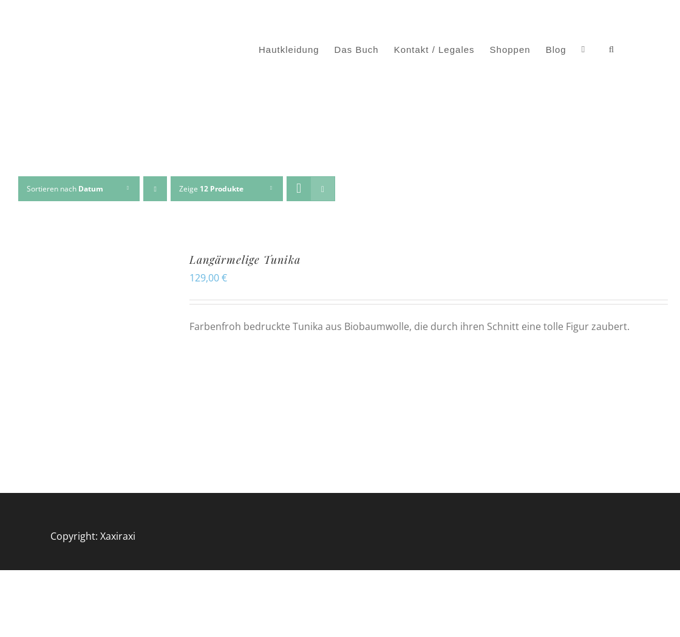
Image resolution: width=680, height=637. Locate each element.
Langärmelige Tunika (245, 259)
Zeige (211, 189)
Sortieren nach (65, 189)
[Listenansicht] (323, 189)
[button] (611, 49)
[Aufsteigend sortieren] (155, 188)
